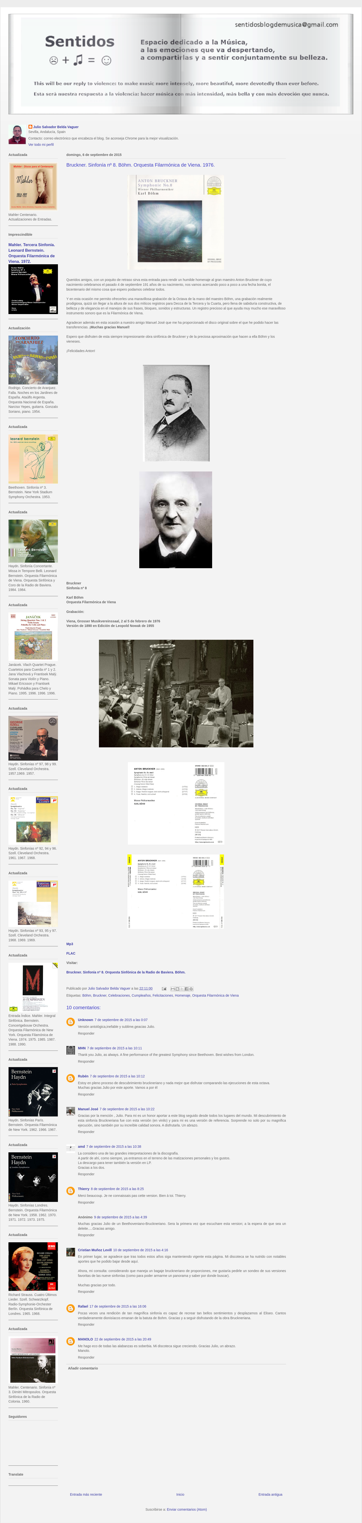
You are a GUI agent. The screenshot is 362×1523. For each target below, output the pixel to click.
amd (81, 1146)
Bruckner (99, 995)
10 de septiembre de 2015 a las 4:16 (140, 1250)
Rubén (83, 1076)
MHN (82, 1048)
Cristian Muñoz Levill (95, 1250)
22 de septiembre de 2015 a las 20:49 (122, 1339)
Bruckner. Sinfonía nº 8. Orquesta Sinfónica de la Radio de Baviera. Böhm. (126, 972)
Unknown (85, 1020)
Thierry (83, 1189)
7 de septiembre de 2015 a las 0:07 (121, 1020)
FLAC (70, 953)
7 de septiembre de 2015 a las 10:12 (117, 1076)
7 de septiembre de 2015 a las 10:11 (114, 1048)
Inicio (180, 1494)
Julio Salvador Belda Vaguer (56, 127)
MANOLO (85, 1339)
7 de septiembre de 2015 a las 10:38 (113, 1146)
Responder (86, 1033)
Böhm (86, 995)
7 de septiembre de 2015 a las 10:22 (127, 1109)
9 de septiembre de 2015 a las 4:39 (120, 1217)
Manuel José (88, 1109)
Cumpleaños (141, 995)
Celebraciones (119, 995)
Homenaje (182, 995)
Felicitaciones (163, 995)
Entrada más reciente (86, 1494)
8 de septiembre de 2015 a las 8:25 (117, 1189)
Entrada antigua (270, 1494)
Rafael (83, 1306)
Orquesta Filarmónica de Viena (215, 995)
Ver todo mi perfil (41, 145)
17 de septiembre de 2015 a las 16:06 (118, 1306)
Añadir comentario (83, 1368)
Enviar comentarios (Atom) (187, 1509)
